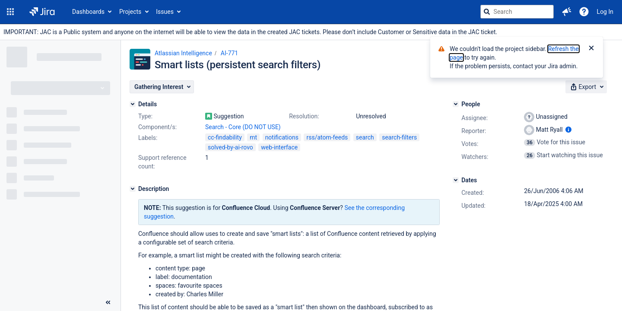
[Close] (591, 48)
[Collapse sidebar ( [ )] (108, 302)
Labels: (147, 137)
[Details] (133, 104)
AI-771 (229, 53)
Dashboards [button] (88, 11)
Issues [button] (165, 11)
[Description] (133, 189)
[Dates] (456, 180)
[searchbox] (517, 12)
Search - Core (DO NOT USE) (243, 127)
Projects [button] (130, 11)
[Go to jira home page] (42, 11)
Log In (605, 11)
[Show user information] (568, 129)
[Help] (584, 12)
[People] (456, 104)
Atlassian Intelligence (183, 53)
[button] (10, 11)
